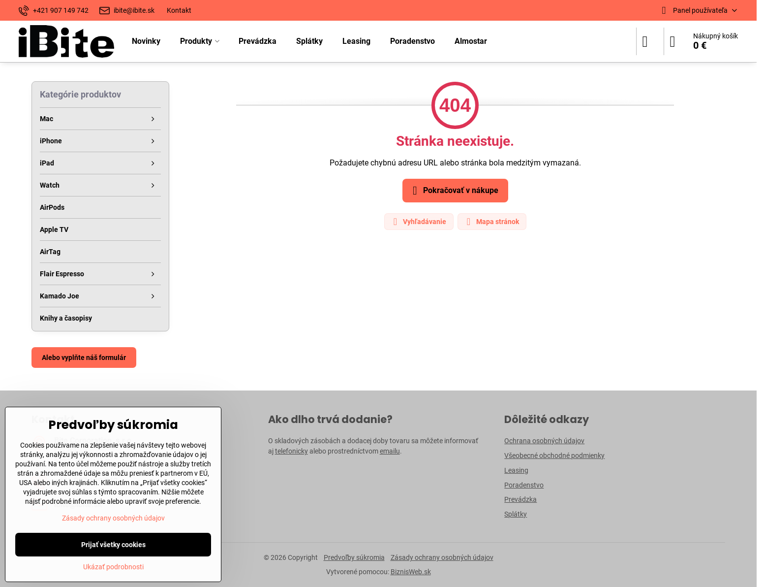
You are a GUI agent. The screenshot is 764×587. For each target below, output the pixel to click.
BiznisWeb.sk (411, 572)
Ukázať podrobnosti (113, 567)
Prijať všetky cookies (113, 545)
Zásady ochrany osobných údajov (442, 557)
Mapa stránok (491, 222)
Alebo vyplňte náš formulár (84, 357)
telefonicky (291, 451)
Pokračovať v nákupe (453, 190)
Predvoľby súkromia (354, 557)
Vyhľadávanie (418, 222)
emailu (390, 451)
